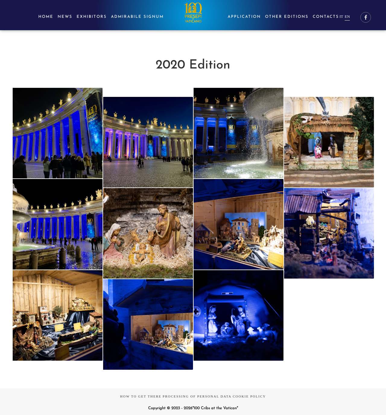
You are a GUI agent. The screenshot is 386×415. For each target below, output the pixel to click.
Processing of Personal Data (197, 396)
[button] (58, 132)
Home (45, 17)
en (347, 16)
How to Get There (140, 396)
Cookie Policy (249, 396)
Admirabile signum (137, 17)
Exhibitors (92, 17)
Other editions (286, 17)
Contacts (326, 17)
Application (244, 17)
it (341, 16)
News (65, 17)
